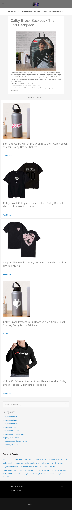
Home (10, 11)
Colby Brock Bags (18, 11)
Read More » (7, 155)
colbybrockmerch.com (38, 504)
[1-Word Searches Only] (33, 405)
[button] (3, 4)
